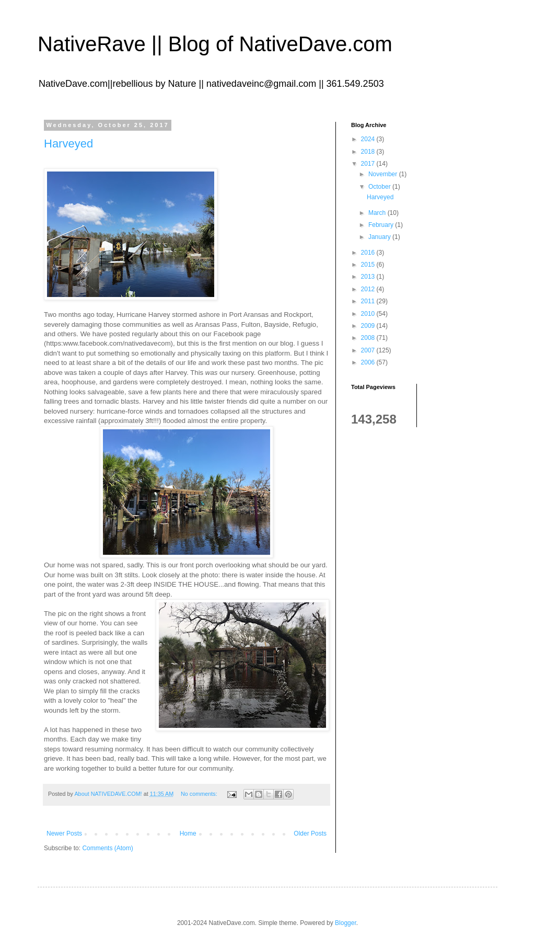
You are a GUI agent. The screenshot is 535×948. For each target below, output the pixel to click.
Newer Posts (64, 833)
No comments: (200, 794)
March (378, 212)
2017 (369, 163)
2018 (369, 151)
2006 (369, 362)
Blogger (345, 923)
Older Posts (310, 833)
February (381, 225)
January (380, 237)
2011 (369, 301)
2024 (369, 139)
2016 (369, 252)
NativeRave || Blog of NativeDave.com (215, 43)
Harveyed (68, 143)
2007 (369, 350)
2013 (369, 276)
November (383, 174)
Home (188, 833)
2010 (369, 313)
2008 (369, 337)
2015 (369, 264)
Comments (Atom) (107, 848)
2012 (369, 289)
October (380, 186)
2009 (369, 325)
